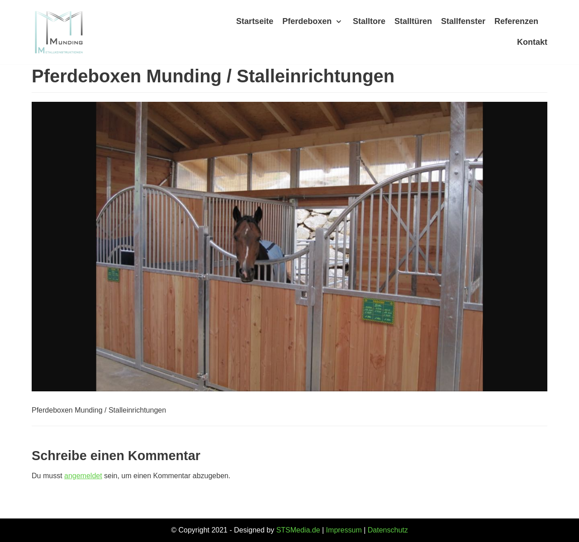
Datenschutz (388, 530)
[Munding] (59, 32)
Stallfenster (463, 21)
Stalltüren (413, 21)
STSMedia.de (298, 530)
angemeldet (83, 476)
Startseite (254, 21)
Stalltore (369, 21)
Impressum (344, 530)
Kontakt (532, 42)
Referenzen (516, 21)
